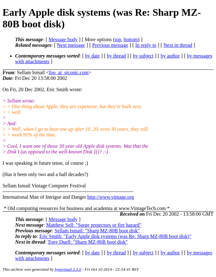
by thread (116, 55)
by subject (143, 55)
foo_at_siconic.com (68, 72)
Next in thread (177, 45)
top (118, 39)
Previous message (110, 45)
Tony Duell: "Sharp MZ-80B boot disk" (88, 242)
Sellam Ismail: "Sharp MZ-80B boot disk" (96, 230)
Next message (71, 45)
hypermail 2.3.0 (68, 269)
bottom (130, 39)
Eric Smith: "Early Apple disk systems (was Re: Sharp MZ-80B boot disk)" (115, 236)
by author (170, 55)
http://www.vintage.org (110, 197)
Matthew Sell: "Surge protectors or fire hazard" (93, 225)
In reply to (145, 45)
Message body (62, 39)
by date (92, 55)
